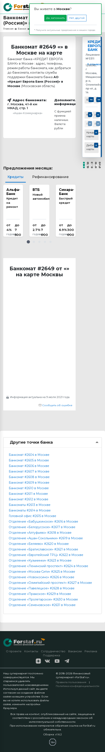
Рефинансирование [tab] (50, 177)
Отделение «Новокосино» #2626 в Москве (41, 577)
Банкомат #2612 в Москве (28, 499)
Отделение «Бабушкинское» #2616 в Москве (43, 521)
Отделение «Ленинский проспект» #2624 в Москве (48, 566)
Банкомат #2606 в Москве (29, 466)
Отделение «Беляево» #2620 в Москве (39, 544)
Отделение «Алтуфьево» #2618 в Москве (40, 533)
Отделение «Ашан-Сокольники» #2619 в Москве (46, 538)
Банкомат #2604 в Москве (29, 455)
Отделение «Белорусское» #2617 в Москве (42, 527)
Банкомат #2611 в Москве (28, 494)
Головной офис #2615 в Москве (32, 516)
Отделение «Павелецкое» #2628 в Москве (42, 588)
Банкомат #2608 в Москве (29, 477)
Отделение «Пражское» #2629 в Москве (40, 594)
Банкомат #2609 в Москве (29, 482)
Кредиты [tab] (15, 177)
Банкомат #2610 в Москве (29, 488)
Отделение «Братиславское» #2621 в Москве (43, 549)
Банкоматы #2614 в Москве (30, 510)
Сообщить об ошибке (55, 405)
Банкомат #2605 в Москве (29, 460)
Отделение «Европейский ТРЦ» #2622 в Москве (46, 555)
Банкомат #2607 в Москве (29, 471)
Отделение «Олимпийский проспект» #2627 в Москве (50, 583)
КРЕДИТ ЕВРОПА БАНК (95, 46)
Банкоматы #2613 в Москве (29, 505)
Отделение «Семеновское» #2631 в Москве (42, 605)
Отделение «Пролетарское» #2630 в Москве (43, 599)
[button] (28, 242)
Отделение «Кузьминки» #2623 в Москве (40, 560)
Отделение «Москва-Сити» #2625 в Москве (42, 572)
